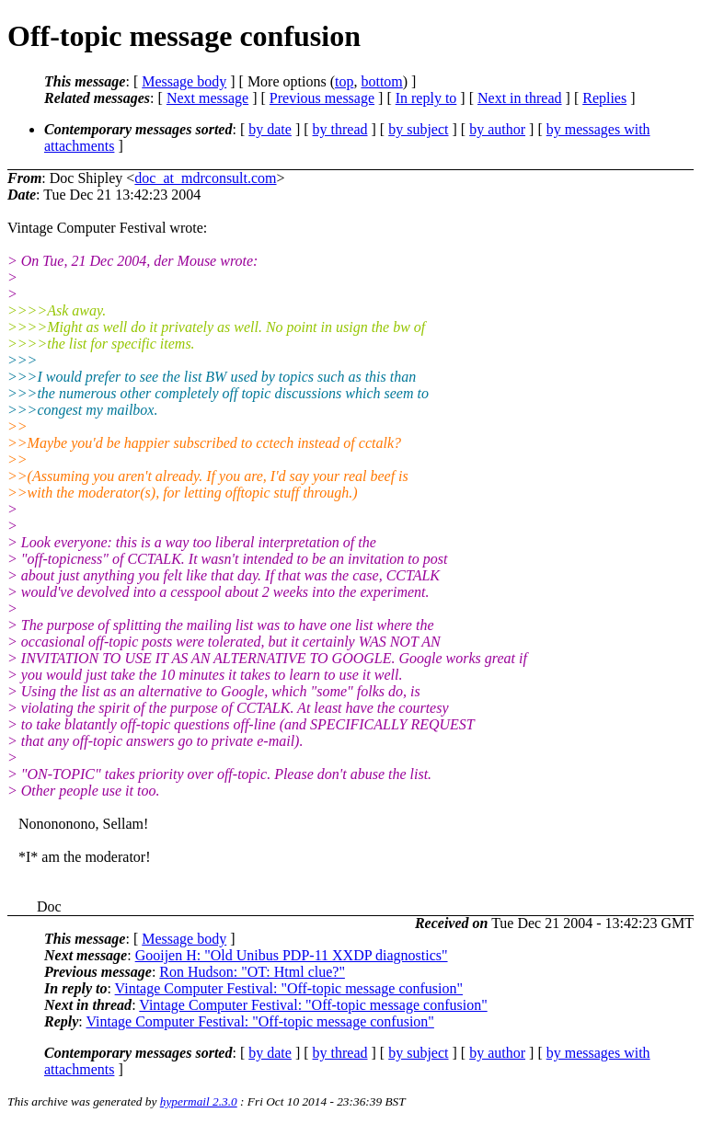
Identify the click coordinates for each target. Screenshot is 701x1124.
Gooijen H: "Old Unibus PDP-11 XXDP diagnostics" (291, 955)
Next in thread (519, 98)
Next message (207, 98)
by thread (340, 129)
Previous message (322, 98)
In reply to (426, 98)
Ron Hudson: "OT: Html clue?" (252, 972)
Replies (604, 98)
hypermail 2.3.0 (198, 1101)
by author (497, 129)
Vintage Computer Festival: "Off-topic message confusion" (289, 988)
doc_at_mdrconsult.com (205, 178)
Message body (184, 81)
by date (270, 129)
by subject (418, 129)
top (344, 81)
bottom (381, 81)
